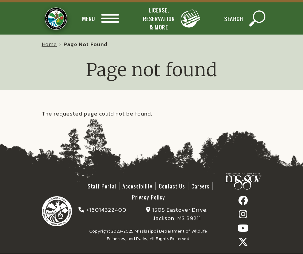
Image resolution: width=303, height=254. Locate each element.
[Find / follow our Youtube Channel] (243, 229)
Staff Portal (101, 186)
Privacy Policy (148, 197)
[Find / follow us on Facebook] (243, 202)
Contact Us (172, 186)
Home (49, 44)
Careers (200, 186)
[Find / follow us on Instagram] (243, 215)
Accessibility (137, 186)
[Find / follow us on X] (243, 243)
